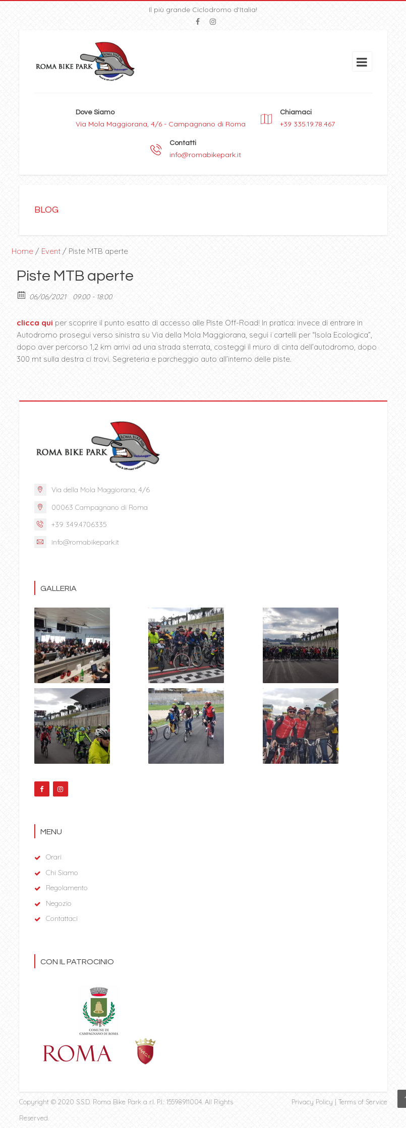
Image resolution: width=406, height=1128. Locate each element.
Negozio (59, 903)
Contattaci (62, 918)
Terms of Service (362, 1102)
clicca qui (35, 322)
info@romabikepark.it (205, 154)
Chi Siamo (62, 872)
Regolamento (67, 887)
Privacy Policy (312, 1102)
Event (51, 251)
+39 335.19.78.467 (307, 123)
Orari (54, 856)
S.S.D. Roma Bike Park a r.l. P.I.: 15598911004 (139, 1102)
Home (22, 251)
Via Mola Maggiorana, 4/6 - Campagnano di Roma (161, 123)
